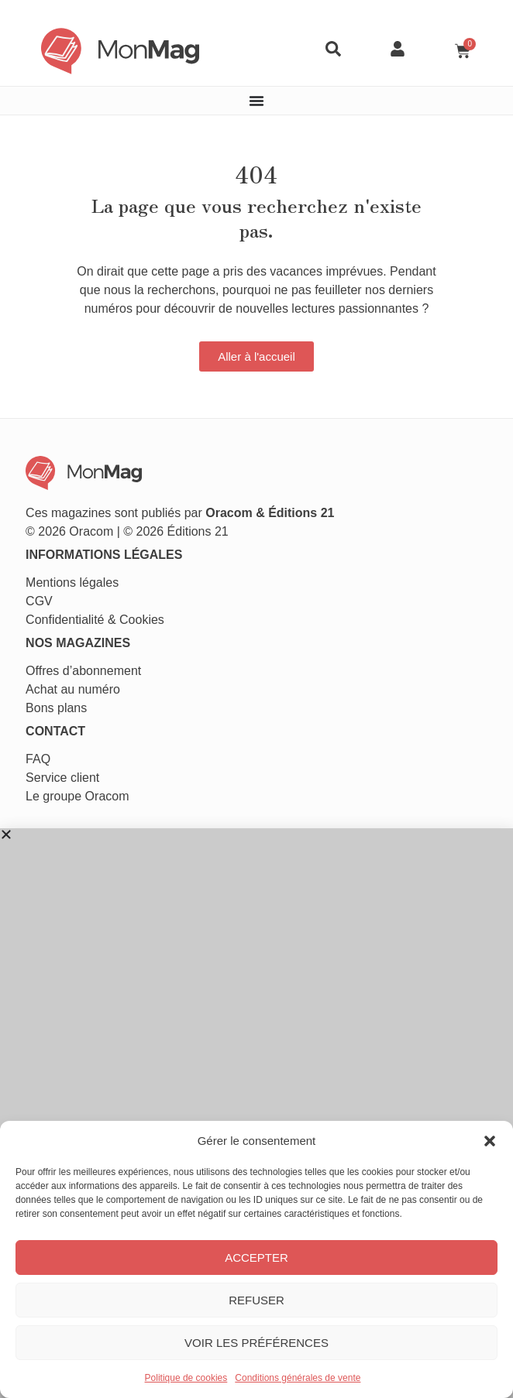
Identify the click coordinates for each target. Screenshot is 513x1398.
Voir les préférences (256, 1342)
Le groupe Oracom (77, 796)
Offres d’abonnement (83, 670)
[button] (490, 1141)
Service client (62, 777)
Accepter (256, 1257)
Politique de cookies (186, 1377)
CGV (39, 601)
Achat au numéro (73, 689)
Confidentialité (65, 619)
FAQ (38, 759)
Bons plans (56, 707)
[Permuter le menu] (256, 100)
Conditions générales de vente (297, 1377)
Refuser (256, 1300)
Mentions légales (72, 582)
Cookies (141, 619)
